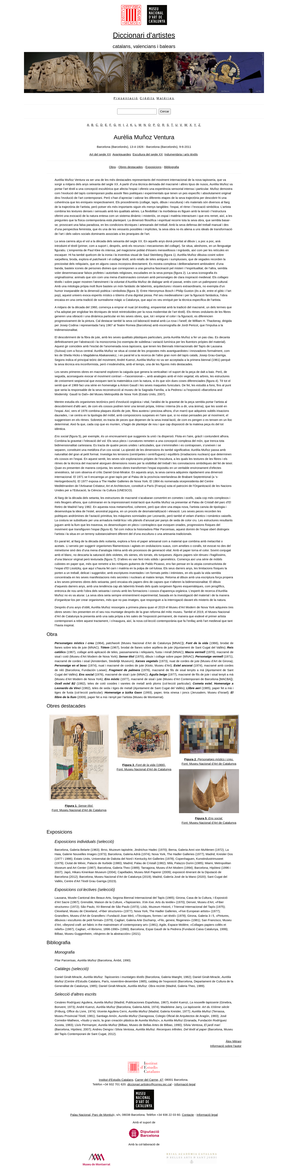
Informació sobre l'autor (225, 1046)
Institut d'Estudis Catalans (116, 1079)
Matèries (166, 98)
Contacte (188, 1114)
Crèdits (147, 98)
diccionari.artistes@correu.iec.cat (149, 1084)
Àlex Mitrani (233, 1041)
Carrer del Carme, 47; (149, 1079)
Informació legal (184, 1084)
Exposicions (153, 167)
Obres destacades (130, 167)
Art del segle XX (100, 154)
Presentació (126, 98)
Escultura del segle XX (148, 154)
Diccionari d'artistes (144, 35)
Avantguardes (121, 154)
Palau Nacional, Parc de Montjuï (91, 1114)
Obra (112, 167)
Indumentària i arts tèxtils (181, 154)
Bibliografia (171, 167)
